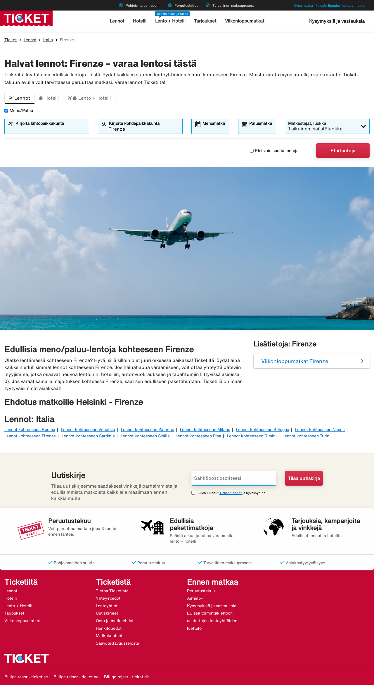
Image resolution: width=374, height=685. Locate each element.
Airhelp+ (195, 598)
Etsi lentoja (342, 150)
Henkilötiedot (109, 628)
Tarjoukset (206, 21)
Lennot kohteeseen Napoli (320, 429)
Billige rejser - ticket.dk (126, 677)
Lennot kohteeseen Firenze (30, 436)
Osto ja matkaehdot (115, 621)
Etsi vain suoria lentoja (274, 151)
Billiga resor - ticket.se (26, 677)
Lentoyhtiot (106, 606)
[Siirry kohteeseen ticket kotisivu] (26, 17)
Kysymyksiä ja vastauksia (337, 21)
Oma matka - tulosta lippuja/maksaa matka (329, 5)
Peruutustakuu (201, 591)
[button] (19, 98)
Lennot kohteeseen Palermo (147, 429)
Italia (48, 40)
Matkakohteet (109, 636)
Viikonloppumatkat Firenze (294, 361)
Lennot (117, 21)
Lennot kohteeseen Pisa (198, 436)
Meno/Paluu (18, 110)
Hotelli (140, 21)
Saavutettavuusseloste (117, 643)
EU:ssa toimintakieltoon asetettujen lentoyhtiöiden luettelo (212, 620)
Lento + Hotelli (170, 21)
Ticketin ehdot (230, 492)
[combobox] (50, 128)
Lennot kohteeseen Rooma (29, 429)
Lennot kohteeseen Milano (205, 429)
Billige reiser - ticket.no (75, 677)
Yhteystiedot (108, 598)
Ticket (10, 40)
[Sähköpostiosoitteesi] (233, 478)
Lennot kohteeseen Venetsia (88, 429)
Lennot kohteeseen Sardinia (88, 436)
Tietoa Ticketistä (112, 591)
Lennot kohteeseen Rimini (252, 436)
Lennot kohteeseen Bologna (262, 429)
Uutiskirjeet (107, 613)
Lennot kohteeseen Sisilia (145, 436)
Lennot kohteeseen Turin (306, 436)
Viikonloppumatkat (244, 21)
